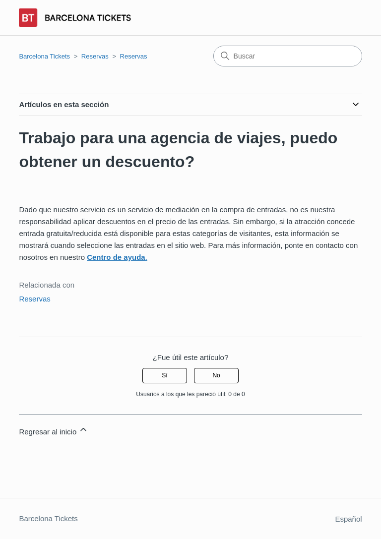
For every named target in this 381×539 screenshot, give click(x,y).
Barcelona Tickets (44, 56)
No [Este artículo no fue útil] (216, 375)
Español (348, 519)
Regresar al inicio (53, 430)
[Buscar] (288, 56)
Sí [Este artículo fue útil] (164, 375)
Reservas (95, 56)
